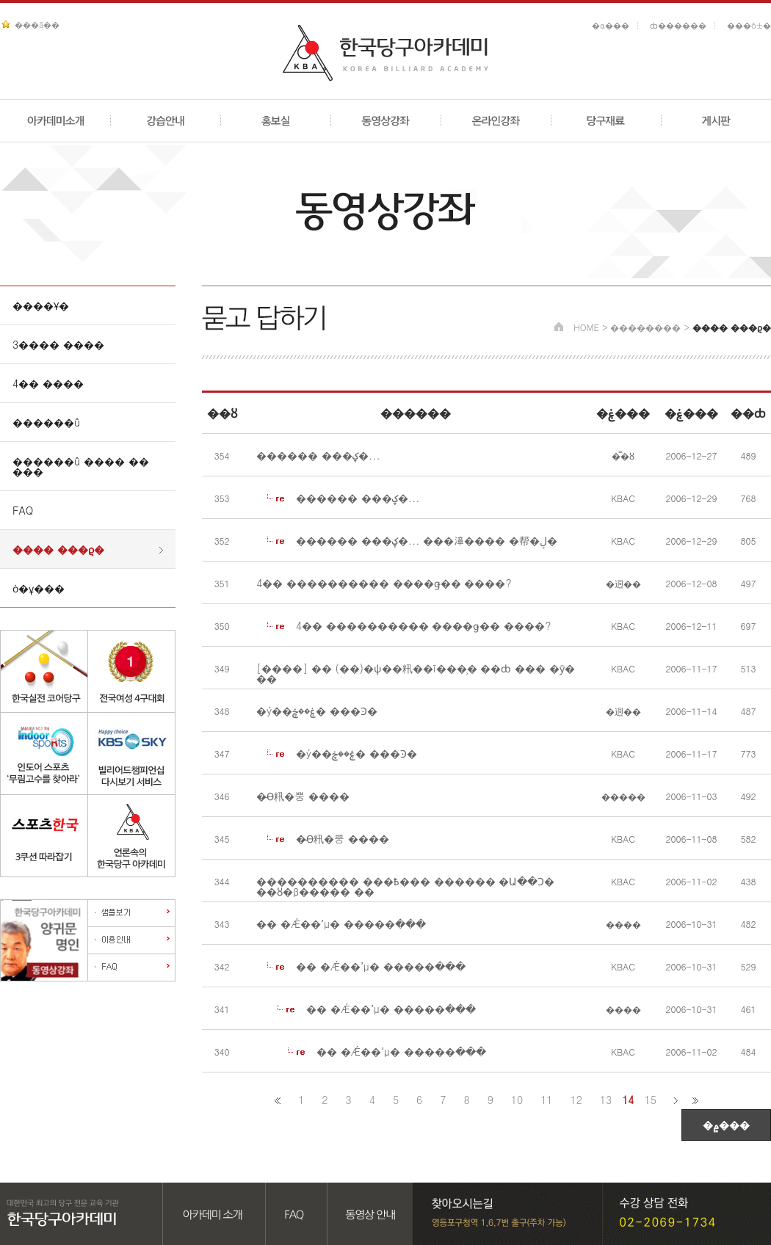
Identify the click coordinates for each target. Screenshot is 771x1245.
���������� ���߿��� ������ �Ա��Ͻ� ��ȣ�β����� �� (405, 886)
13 (606, 1100)
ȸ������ (678, 25)
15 (650, 1100)
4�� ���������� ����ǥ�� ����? (383, 583)
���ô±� (749, 25)
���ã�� (37, 24)
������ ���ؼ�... (318, 455)
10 (517, 1100)
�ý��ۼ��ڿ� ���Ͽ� (316, 710)
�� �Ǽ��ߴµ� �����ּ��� (341, 923)
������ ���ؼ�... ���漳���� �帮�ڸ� (426, 540)
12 (576, 1100)
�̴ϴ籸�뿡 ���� (303, 795)
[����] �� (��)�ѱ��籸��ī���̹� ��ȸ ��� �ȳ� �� (415, 673)
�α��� (610, 25)
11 (546, 1100)
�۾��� (726, 1124)
